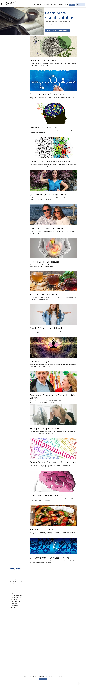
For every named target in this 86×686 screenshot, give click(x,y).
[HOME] (25, 676)
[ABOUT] (30, 676)
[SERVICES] (35, 676)
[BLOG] (60, 676)
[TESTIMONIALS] (49, 676)
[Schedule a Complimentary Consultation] (57, 30)
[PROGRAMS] (41, 676)
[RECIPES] (55, 676)
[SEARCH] (80, 4)
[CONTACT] (72, 5)
